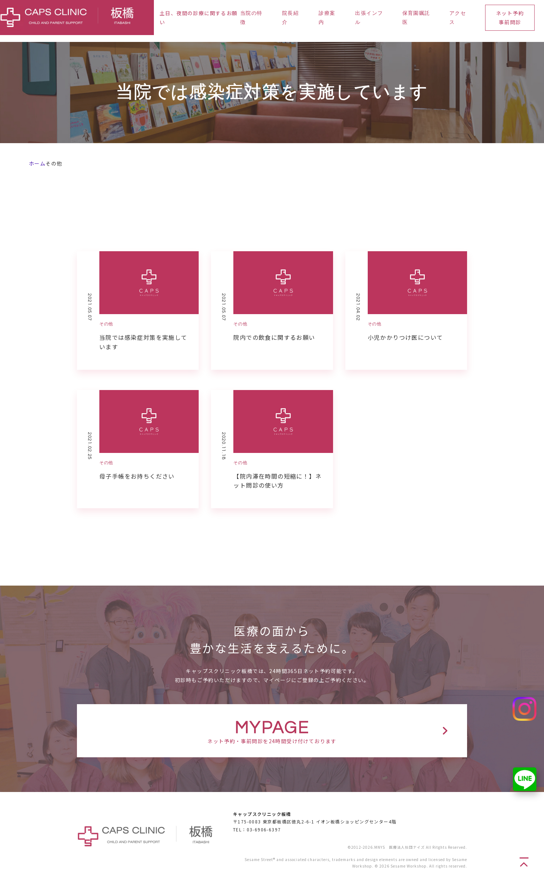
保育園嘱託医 (416, 18)
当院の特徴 (251, 18)
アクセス (457, 18)
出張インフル (369, 18)
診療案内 (327, 18)
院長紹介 (290, 18)
